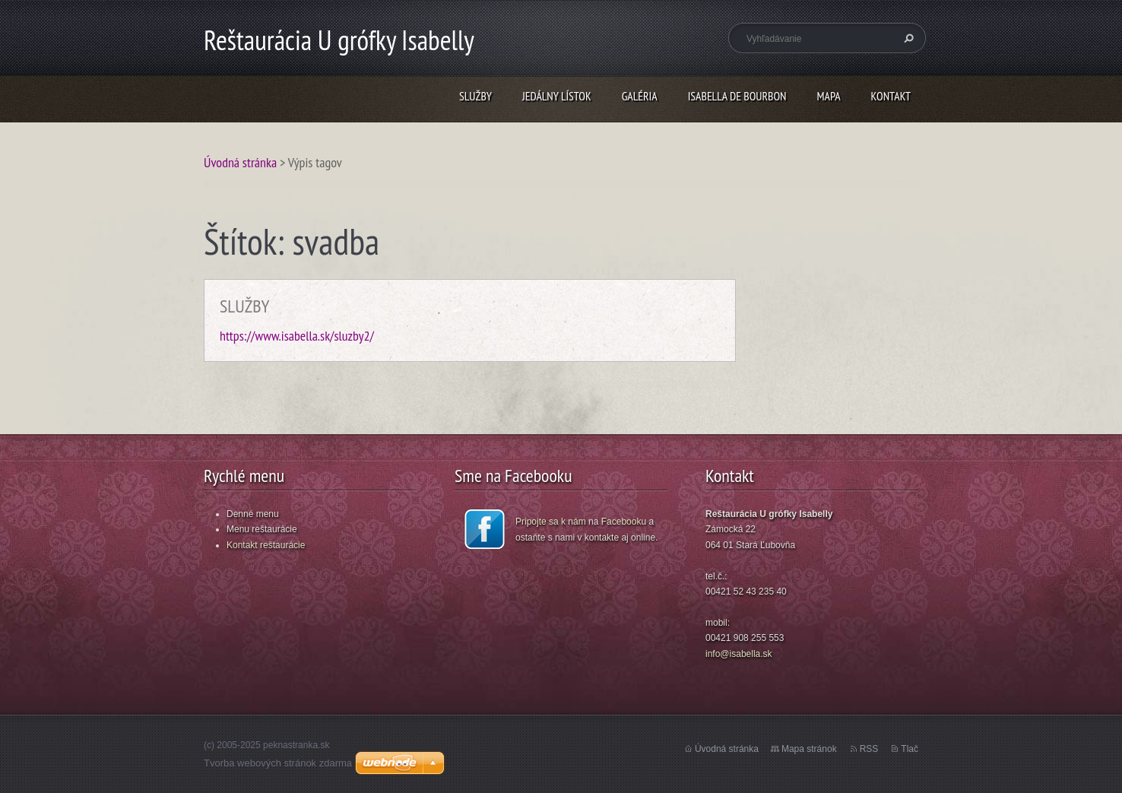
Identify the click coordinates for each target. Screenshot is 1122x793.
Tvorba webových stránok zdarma (278, 763)
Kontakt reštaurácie (266, 545)
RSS (869, 749)
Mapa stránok (809, 749)
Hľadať (906, 38)
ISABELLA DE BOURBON (737, 95)
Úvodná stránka (240, 162)
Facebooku (623, 521)
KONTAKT (891, 95)
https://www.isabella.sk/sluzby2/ (297, 335)
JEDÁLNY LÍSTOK (556, 95)
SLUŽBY (475, 95)
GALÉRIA (640, 95)
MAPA (829, 95)
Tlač (909, 749)
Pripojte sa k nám (550, 521)
